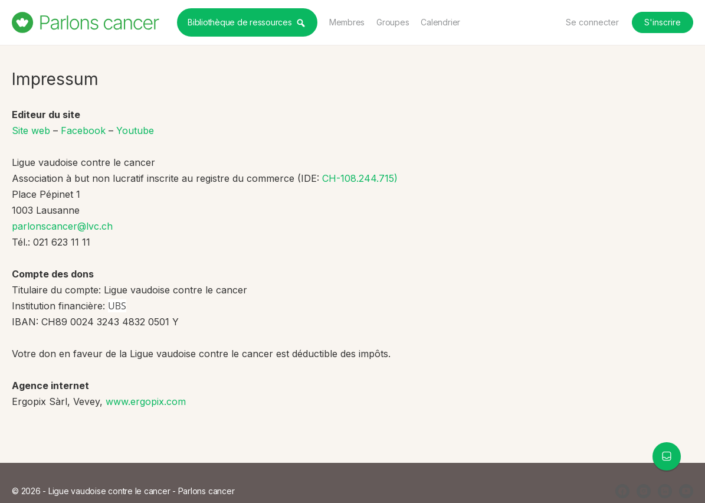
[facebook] (622, 491)
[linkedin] (665, 491)
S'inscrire (662, 22)
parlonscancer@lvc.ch (62, 226)
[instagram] (644, 491)
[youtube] (686, 491)
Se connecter (592, 22)
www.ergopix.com (146, 401)
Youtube (135, 130)
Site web (31, 130)
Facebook (83, 130)
